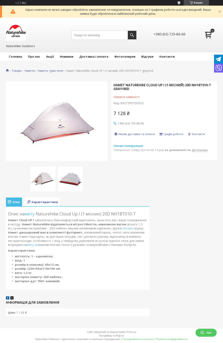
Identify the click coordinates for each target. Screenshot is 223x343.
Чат (206, 332)
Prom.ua (131, 332)
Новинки (66, 56)
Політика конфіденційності (172, 339)
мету (30, 214)
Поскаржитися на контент (138, 339)
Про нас (34, 56)
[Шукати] (132, 35)
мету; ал (32, 245)
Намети (29, 71)
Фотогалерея (124, 56)
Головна (15, 56)
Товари (16, 71)
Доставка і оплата (93, 56)
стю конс (127, 228)
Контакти (167, 56)
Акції (50, 56)
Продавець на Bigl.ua (111, 335)
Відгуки (147, 56)
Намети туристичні (50, 71)
